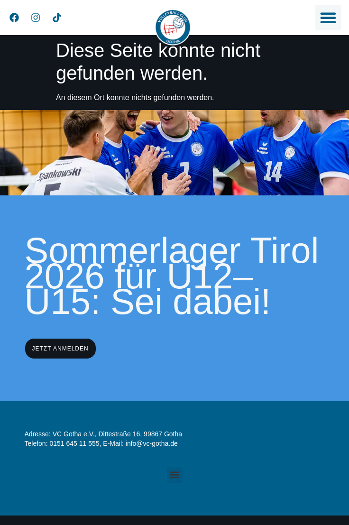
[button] (328, 17)
